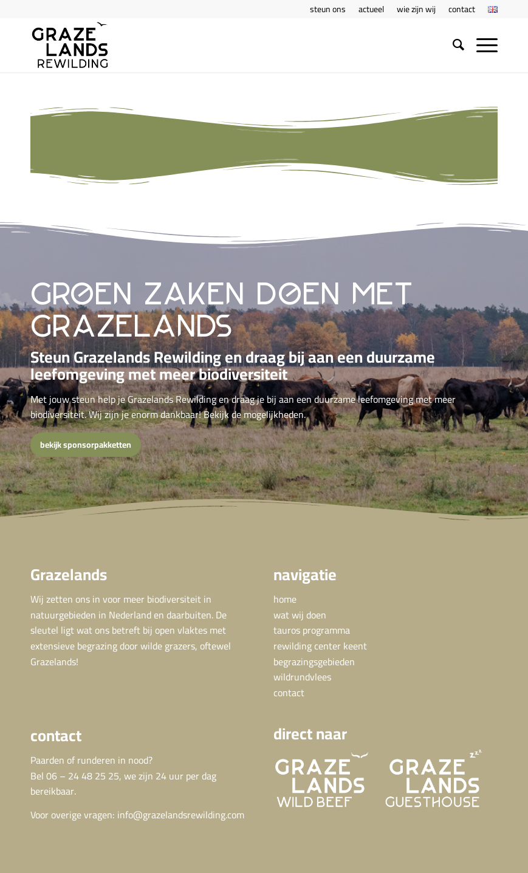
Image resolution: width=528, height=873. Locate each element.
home (285, 599)
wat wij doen (299, 615)
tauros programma (311, 630)
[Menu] (481, 45)
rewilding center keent (320, 646)
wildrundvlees (302, 677)
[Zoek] (452, 45)
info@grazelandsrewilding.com (180, 815)
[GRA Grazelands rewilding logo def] (69, 45)
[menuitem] (328, 9)
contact (288, 692)
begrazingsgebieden (314, 661)
